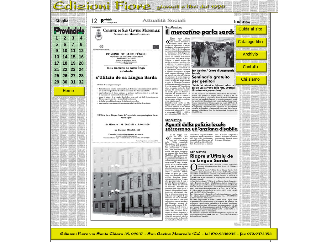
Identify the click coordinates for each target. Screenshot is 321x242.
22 (64, 69)
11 (73, 50)
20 (81, 63)
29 (56, 81)
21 (56, 69)
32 (81, 81)
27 (73, 75)
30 (64, 81)
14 (64, 56)
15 (73, 56)
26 (64, 75)
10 (64, 50)
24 (81, 69)
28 (81, 75)
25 (56, 75)
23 (73, 69)
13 (56, 56)
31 (73, 81)
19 (73, 63)
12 (81, 50)
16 (81, 56)
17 (56, 63)
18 (64, 63)
